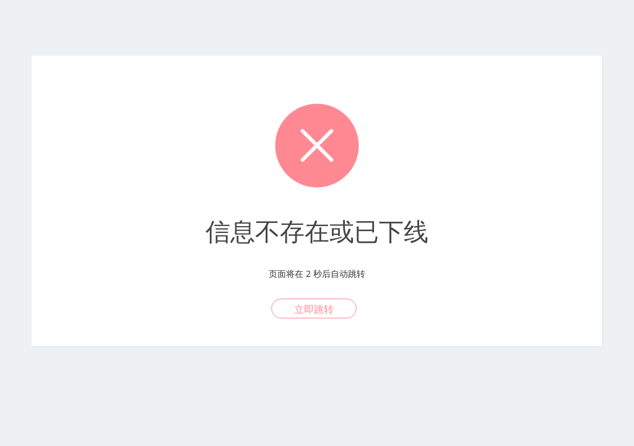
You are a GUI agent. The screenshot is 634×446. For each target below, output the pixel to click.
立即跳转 (314, 309)
